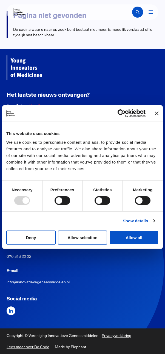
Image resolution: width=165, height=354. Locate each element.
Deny (31, 237)
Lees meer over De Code (28, 346)
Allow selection (82, 237)
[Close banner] (157, 113)
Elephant (78, 346)
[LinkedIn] (11, 310)
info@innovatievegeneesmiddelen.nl (38, 282)
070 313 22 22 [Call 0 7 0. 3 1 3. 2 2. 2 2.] (19, 256)
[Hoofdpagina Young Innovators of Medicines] (19, 12)
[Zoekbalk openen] (137, 12)
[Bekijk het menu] (150, 12)
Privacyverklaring (116, 335)
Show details (135, 221)
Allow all (134, 237)
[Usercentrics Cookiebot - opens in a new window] (122, 113)
